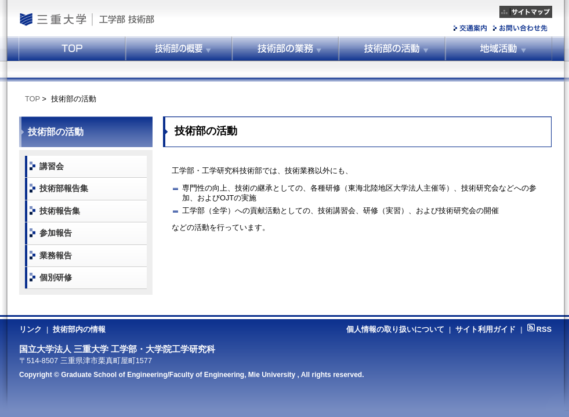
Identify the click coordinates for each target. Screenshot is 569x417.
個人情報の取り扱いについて (395, 329)
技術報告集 (59, 210)
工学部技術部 (162, 19)
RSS (539, 329)
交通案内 (471, 28)
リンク (30, 329)
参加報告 (55, 232)
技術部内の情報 (79, 329)
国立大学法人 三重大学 (52, 19)
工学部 (110, 19)
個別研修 (55, 277)
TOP (32, 98)
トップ (72, 48)
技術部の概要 (178, 48)
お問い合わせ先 (520, 28)
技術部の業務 (285, 48)
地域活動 (498, 48)
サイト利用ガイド (485, 329)
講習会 (51, 166)
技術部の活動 (392, 48)
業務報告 (55, 255)
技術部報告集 (63, 188)
